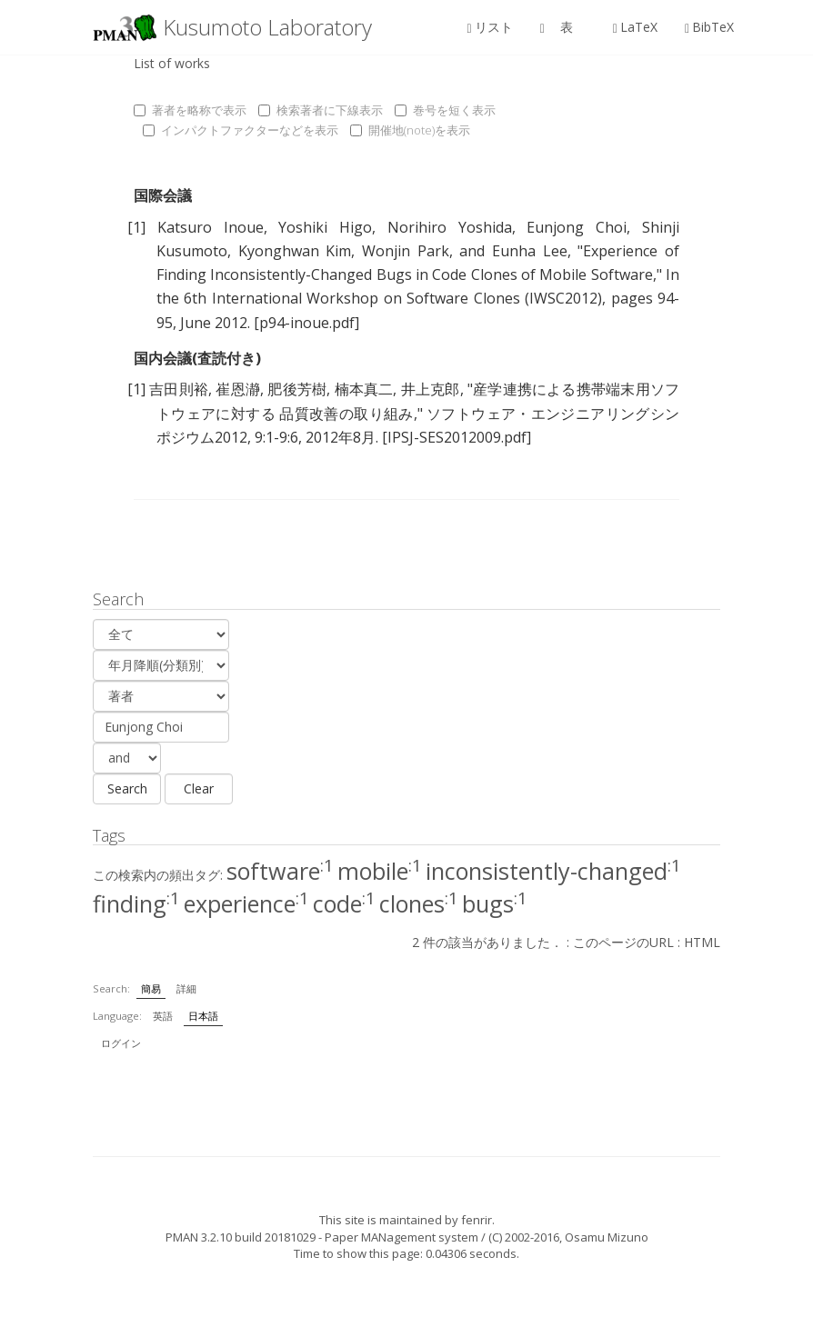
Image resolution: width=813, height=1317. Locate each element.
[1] (136, 227)
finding (136, 903)
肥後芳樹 (296, 389)
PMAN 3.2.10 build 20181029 (241, 1237)
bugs (494, 903)
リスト (490, 26)
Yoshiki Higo (325, 227)
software (280, 870)
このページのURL (623, 942)
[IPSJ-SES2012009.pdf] (456, 437)
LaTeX (635, 26)
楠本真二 (364, 389)
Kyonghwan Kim (295, 251)
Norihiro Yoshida (449, 227)
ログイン (121, 1043)
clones (418, 903)
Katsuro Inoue (210, 227)
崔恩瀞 (238, 389)
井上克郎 (430, 389)
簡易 (151, 988)
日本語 (203, 1016)
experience (246, 903)
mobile (379, 870)
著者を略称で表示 (190, 110)
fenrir (476, 1220)
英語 (163, 1016)
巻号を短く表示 (445, 110)
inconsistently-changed (553, 870)
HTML (702, 942)
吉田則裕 (178, 389)
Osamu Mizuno (606, 1237)
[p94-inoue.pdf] (306, 323)
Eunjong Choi (577, 227)
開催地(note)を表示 (410, 130)
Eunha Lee (529, 251)
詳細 (186, 988)
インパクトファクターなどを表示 (240, 130)
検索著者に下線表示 (320, 110)
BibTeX (709, 26)
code (344, 903)
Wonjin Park (405, 251)
